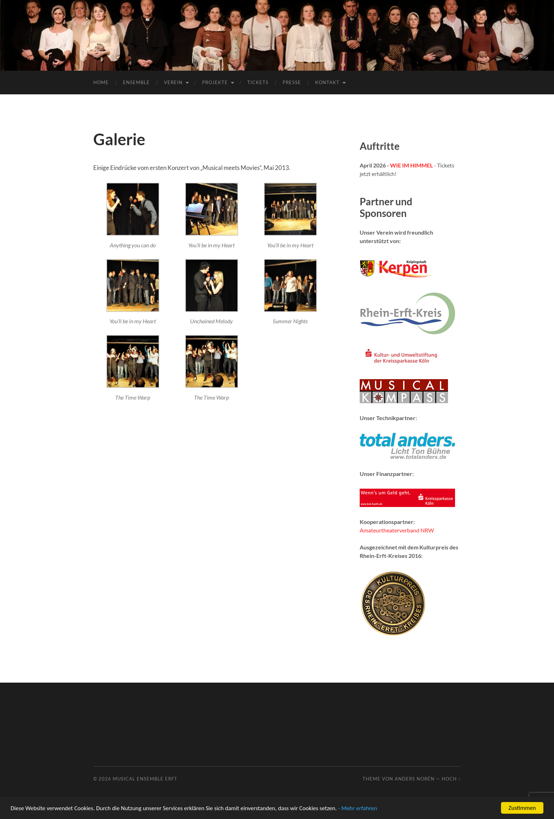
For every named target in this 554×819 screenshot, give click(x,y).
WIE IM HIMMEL (411, 165)
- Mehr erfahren (357, 808)
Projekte (215, 82)
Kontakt (327, 82)
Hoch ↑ (451, 779)
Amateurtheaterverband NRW (397, 530)
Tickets (258, 82)
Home (101, 82)
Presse (292, 82)
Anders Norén (415, 779)
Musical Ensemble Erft (145, 779)
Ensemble (136, 82)
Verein (173, 82)
